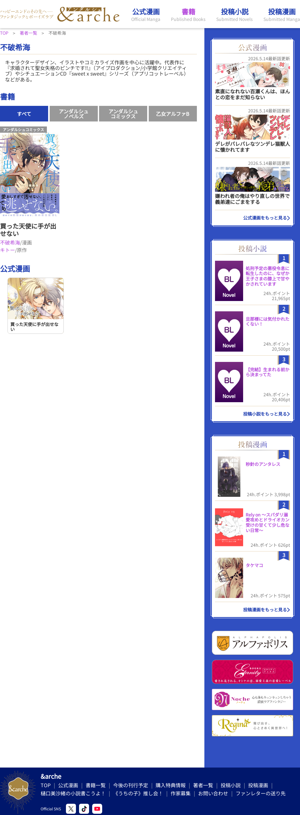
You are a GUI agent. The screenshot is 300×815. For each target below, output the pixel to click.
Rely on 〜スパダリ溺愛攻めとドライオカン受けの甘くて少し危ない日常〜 (267, 522)
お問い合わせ (213, 793)
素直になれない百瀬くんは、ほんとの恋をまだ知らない (252, 94)
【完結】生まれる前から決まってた (267, 372)
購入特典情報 (171, 785)
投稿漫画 (258, 785)
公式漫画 (68, 785)
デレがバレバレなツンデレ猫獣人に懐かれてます (252, 146)
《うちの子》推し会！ (138, 793)
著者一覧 (203, 785)
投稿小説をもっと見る (265, 413)
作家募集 (181, 793)
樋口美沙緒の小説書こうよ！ (73, 793)
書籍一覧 (96, 785)
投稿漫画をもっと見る (265, 609)
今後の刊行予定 (130, 785)
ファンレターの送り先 (261, 793)
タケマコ (254, 565)
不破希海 (10, 242)
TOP (46, 785)
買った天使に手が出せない (28, 229)
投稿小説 (231, 785)
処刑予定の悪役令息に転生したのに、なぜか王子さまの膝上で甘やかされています (267, 276)
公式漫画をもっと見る (265, 217)
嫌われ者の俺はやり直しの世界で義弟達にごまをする (252, 198)
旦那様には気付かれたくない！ (267, 321)
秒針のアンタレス (263, 464)
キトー (7, 250)
